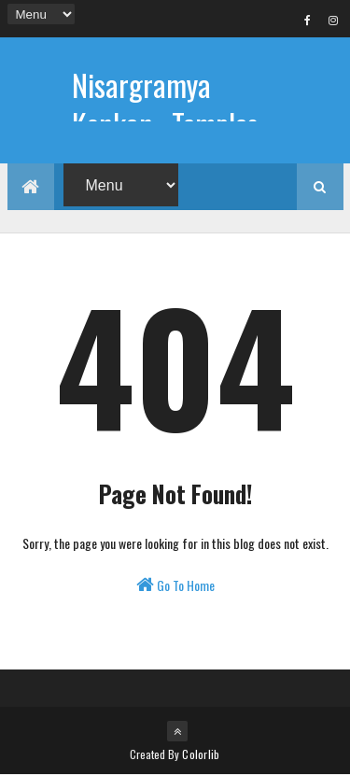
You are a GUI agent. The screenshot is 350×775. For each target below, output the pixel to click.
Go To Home (175, 585)
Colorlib (200, 754)
